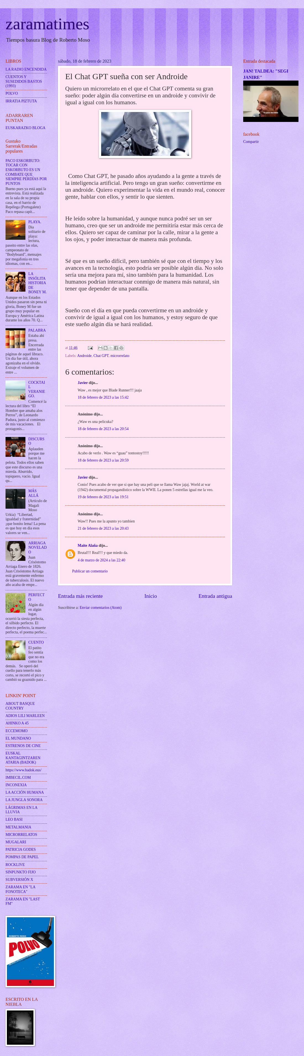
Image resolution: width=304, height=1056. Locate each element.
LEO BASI (14, 819)
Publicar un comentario (90, 571)
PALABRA (37, 330)
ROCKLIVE (15, 865)
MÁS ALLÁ (33, 493)
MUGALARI (16, 842)
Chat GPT (101, 356)
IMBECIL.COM (18, 777)
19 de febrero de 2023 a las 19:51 (103, 497)
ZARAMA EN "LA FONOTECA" (20, 889)
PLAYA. (34, 222)
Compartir (251, 142)
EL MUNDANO (18, 738)
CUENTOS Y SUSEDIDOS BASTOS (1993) (24, 81)
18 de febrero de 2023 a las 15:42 (103, 397)
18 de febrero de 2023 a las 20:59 (103, 460)
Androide (84, 356)
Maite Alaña (88, 545)
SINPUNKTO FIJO (21, 872)
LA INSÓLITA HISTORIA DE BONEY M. (37, 283)
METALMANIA (18, 827)
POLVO (12, 93)
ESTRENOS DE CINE (23, 746)
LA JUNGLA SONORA (24, 800)
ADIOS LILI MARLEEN (25, 716)
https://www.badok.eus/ (23, 770)
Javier (83, 383)
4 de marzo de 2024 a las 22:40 (101, 560)
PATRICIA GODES (21, 849)
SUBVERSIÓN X (19, 880)
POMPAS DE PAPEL (22, 857)
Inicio (151, 596)
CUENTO (36, 642)
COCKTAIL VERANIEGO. (36, 389)
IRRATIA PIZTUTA (21, 101)
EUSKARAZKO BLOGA (25, 128)
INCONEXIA (16, 785)
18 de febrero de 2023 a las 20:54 (103, 429)
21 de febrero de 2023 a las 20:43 (103, 528)
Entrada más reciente (80, 596)
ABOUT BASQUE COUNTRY (20, 706)
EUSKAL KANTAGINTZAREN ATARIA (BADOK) (23, 757)
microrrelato (120, 356)
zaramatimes (47, 24)
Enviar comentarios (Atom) (101, 608)
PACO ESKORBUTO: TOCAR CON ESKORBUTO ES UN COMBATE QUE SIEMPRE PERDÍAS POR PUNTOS (26, 172)
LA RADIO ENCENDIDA (26, 69)
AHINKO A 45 (17, 723)
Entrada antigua (215, 596)
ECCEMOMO (17, 731)
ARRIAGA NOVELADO (37, 547)
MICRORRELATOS (21, 835)
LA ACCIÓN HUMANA (25, 792)
